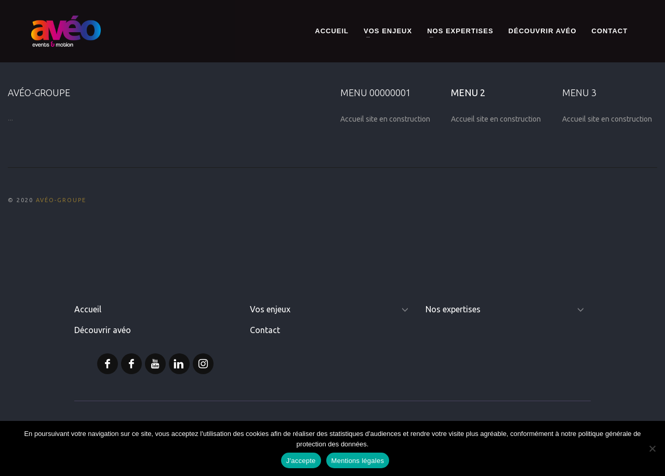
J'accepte (301, 461)
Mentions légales (357, 461)
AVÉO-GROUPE (61, 200)
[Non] (652, 448)
